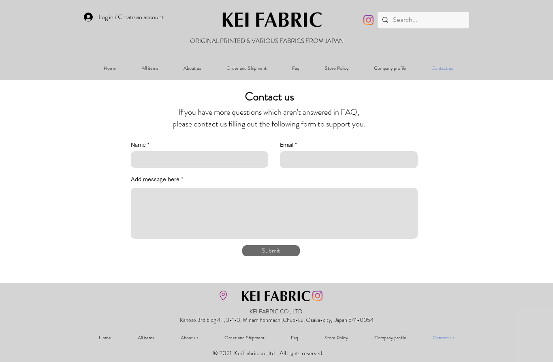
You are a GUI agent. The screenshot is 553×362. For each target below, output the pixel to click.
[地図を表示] (223, 295)
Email (286, 145)
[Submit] (271, 250)
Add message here (155, 179)
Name (138, 145)
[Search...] (422, 20)
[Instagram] (368, 20)
